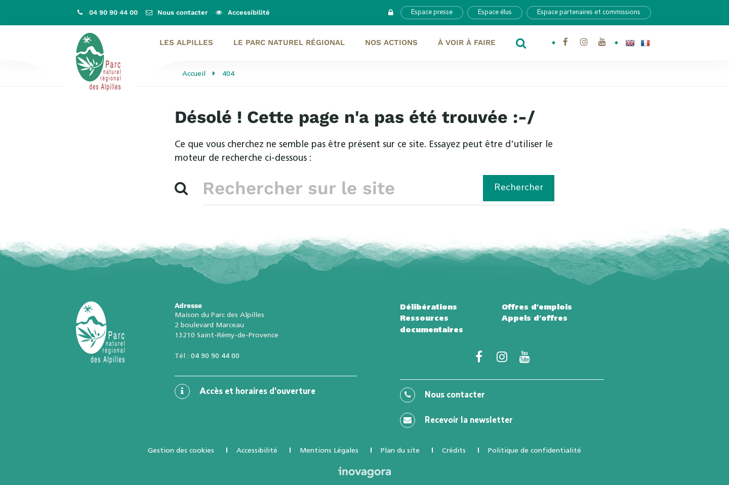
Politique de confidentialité (534, 450)
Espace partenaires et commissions (588, 12)
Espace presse (432, 12)
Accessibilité (256, 450)
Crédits (454, 450)
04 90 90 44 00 (215, 355)
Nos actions (391, 42)
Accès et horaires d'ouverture (245, 391)
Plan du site (400, 450)
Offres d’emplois (537, 307)
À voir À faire (467, 42)
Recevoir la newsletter (456, 420)
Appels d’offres (535, 318)
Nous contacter (442, 395)
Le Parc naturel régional (289, 42)
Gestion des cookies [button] (181, 450)
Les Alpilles (186, 42)
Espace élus (495, 12)
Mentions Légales (329, 450)
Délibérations (428, 307)
